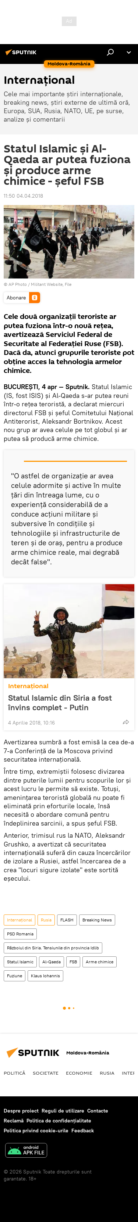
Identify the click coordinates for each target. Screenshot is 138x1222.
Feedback (82, 1130)
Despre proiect (21, 1110)
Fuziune (14, 975)
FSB (73, 961)
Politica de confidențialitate (58, 1120)
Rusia (46, 920)
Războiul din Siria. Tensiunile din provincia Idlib (53, 947)
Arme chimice (99, 961)
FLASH (67, 920)
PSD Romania (20, 934)
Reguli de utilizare (63, 1110)
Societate (46, 1073)
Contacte (97, 1110)
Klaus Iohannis (45, 975)
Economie (79, 1073)
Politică (14, 1073)
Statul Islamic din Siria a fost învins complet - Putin (60, 702)
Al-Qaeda (51, 961)
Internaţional (28, 686)
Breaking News (97, 920)
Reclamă (14, 1120)
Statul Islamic (20, 961)
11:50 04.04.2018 (23, 196)
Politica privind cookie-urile (36, 1130)
